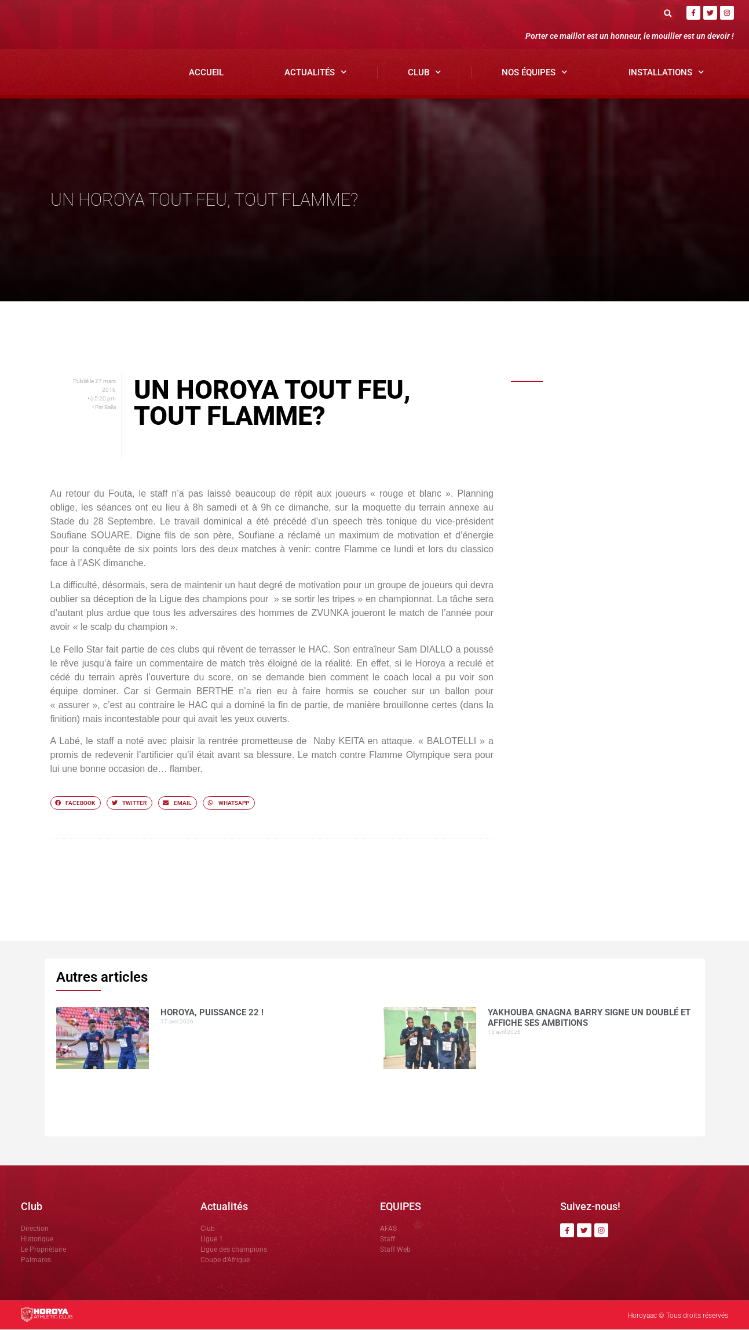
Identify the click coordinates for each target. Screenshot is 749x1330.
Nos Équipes (535, 72)
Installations (666, 72)
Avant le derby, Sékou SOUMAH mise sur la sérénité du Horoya (620, 667)
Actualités (315, 72)
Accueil (206, 72)
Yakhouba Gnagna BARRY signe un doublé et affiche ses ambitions (618, 471)
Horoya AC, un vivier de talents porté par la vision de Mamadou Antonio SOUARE (625, 797)
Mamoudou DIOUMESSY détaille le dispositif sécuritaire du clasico (617, 600)
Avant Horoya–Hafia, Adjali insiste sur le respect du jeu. (620, 726)
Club (424, 72)
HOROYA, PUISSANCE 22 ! (598, 405)
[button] (667, 13)
